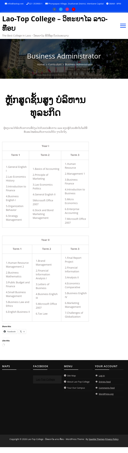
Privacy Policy (112, 445)
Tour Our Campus (76, 393)
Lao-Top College (45, 385)
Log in (102, 381)
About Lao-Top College (78, 387)
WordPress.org (106, 399)
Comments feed (107, 393)
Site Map (71, 381)
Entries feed (105, 387)
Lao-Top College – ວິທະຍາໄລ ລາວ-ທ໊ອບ (42, 26)
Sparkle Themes (96, 445)
